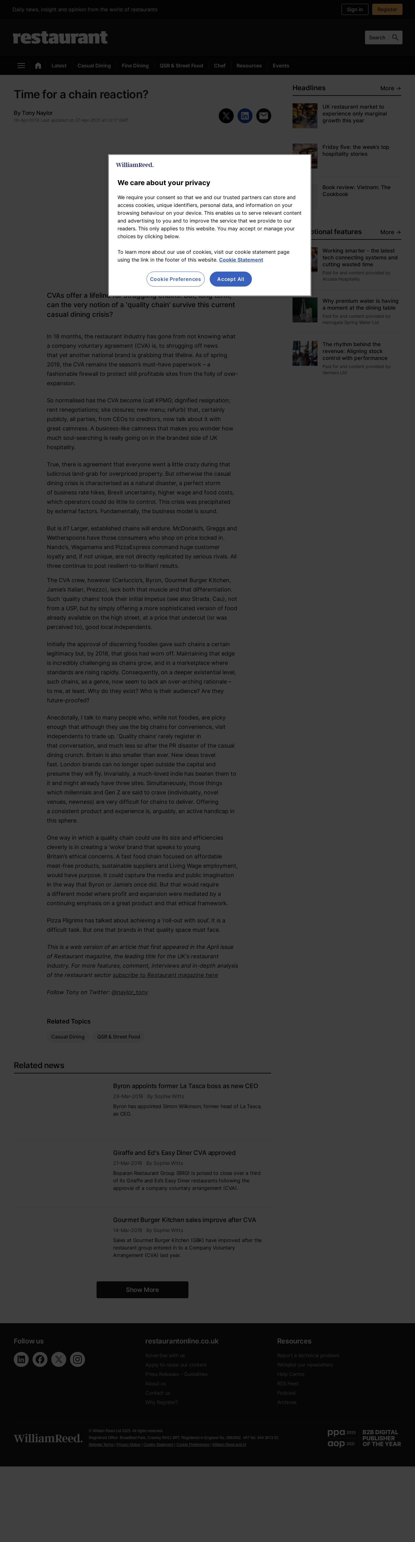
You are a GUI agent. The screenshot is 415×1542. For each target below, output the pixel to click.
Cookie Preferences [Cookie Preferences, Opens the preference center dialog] (175, 279)
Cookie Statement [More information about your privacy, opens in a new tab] (241, 260)
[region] (209, 225)
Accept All (230, 279)
